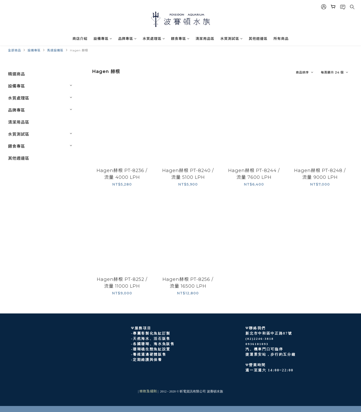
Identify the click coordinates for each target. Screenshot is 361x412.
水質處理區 (154, 38)
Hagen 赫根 (79, 50)
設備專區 (103, 38)
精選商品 (16, 74)
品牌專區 (127, 38)
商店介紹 (79, 38)
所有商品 (281, 38)
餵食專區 (180, 38)
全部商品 (14, 50)
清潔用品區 (205, 38)
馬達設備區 (55, 50)
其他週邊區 (258, 38)
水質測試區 (231, 38)
